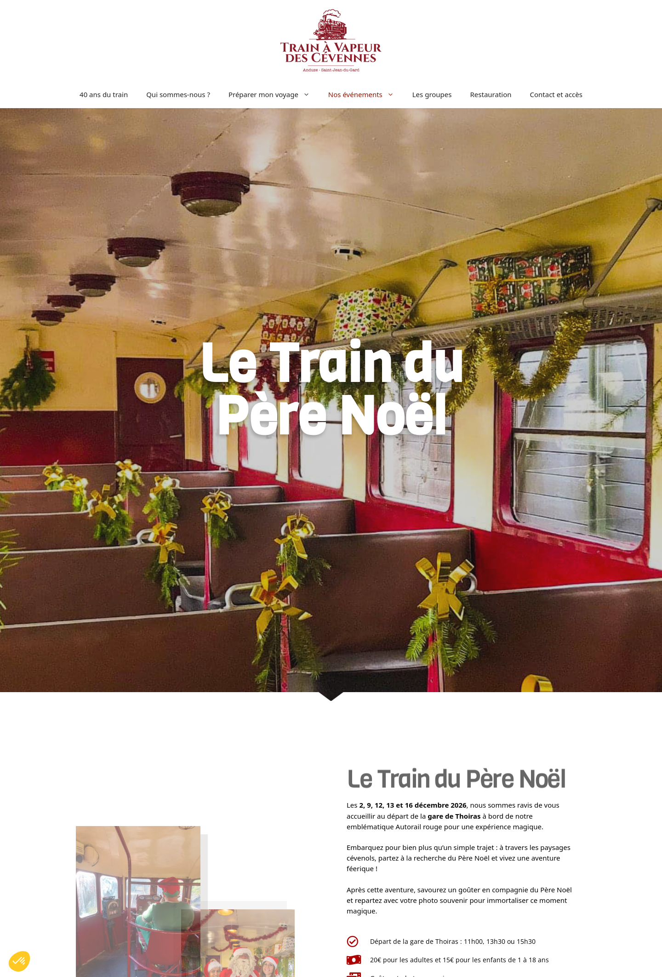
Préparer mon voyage (273, 94)
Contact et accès (556, 94)
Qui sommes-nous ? (178, 94)
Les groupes (432, 94)
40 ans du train (104, 94)
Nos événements (365, 94)
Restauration (491, 94)
